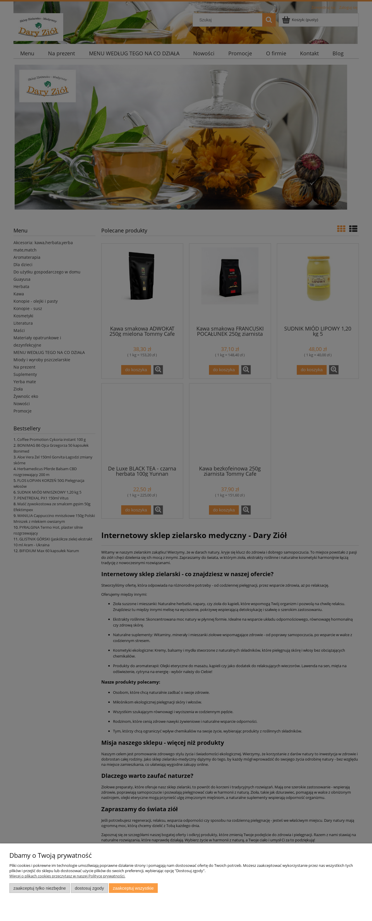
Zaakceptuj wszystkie (133, 888)
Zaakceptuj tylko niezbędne (39, 888)
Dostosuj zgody (89, 888)
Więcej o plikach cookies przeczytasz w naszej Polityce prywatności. (67, 876)
